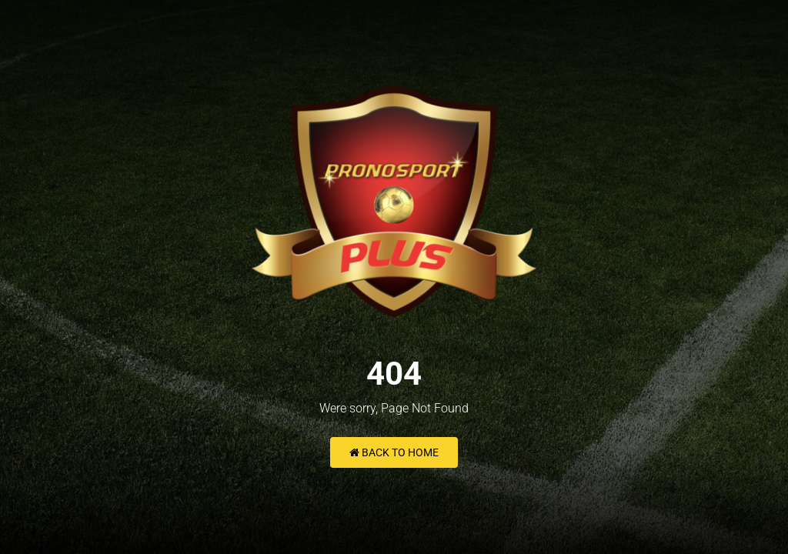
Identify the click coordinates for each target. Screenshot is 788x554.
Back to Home (394, 452)
